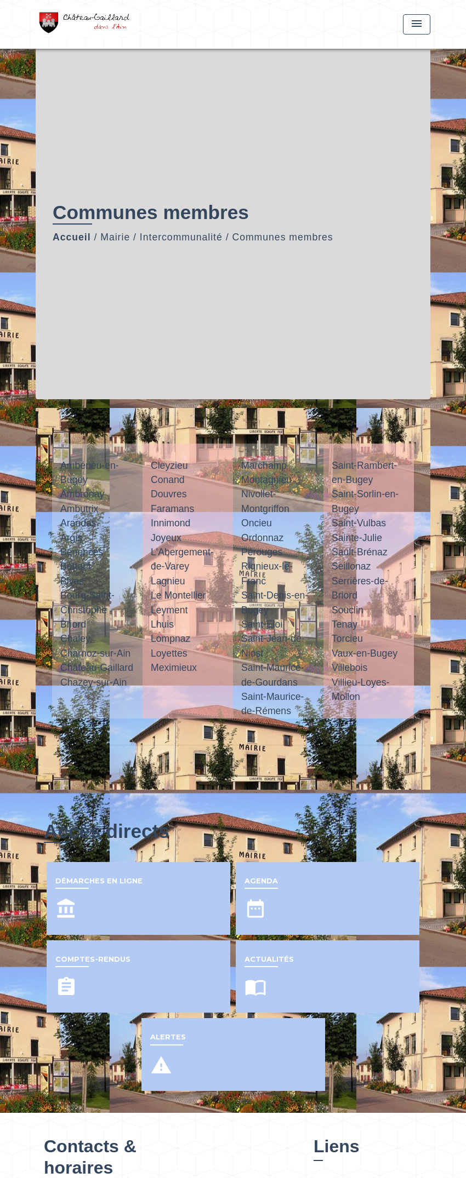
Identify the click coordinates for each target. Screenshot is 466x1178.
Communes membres (282, 237)
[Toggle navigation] (416, 24)
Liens (337, 1146)
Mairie (115, 237)
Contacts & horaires (90, 1156)
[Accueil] (104, 24)
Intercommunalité (181, 237)
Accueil (72, 237)
